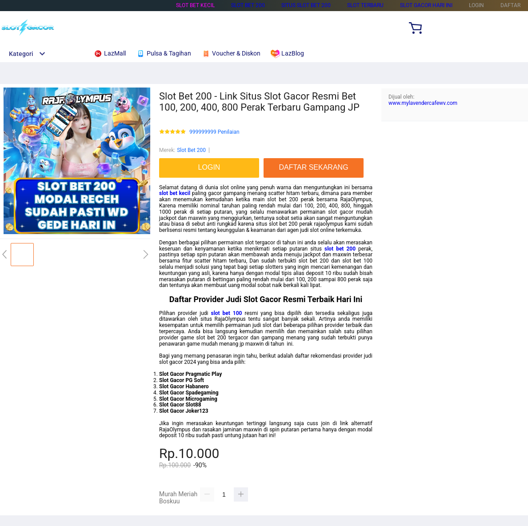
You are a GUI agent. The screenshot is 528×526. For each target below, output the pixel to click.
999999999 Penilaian (214, 132)
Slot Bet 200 (248, 5)
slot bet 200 (340, 249)
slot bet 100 (226, 313)
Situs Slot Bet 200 (306, 5)
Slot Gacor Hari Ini (426, 5)
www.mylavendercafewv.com (422, 103)
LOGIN (476, 5)
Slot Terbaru (365, 5)
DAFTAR (510, 5)
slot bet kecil (174, 193)
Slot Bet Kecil (195, 5)
